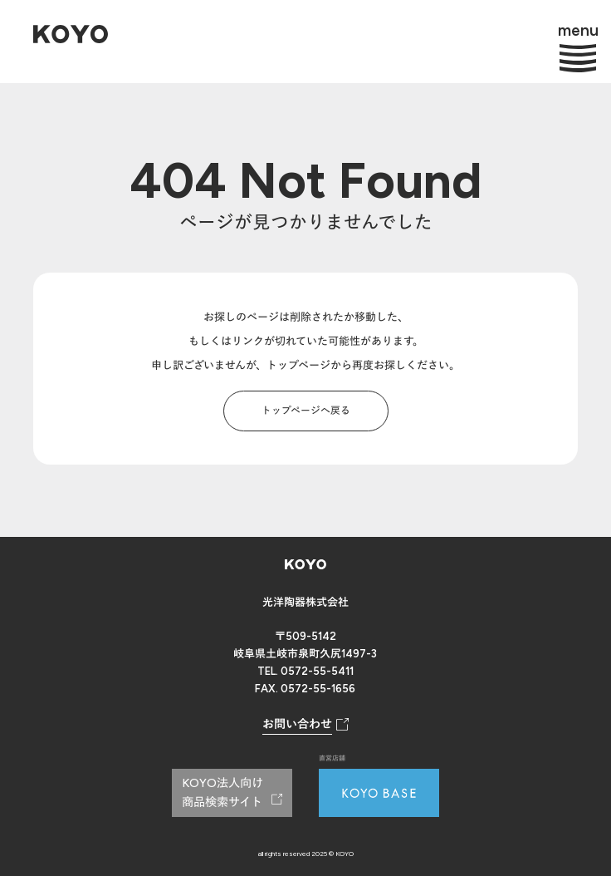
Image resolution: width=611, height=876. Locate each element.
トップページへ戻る (306, 410)
